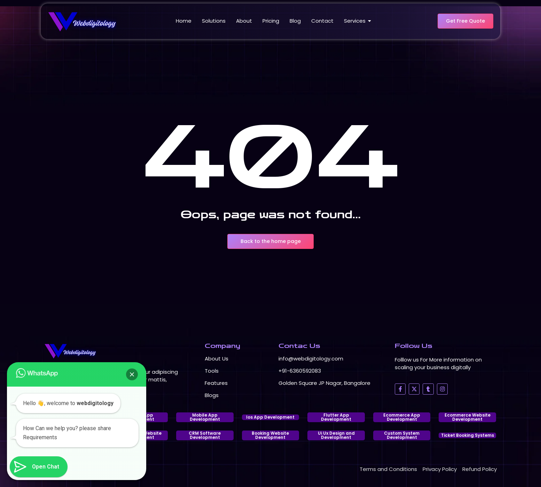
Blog (295, 20)
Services (356, 20)
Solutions (214, 20)
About (244, 20)
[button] (132, 374)
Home (183, 20)
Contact (322, 20)
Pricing (270, 20)
